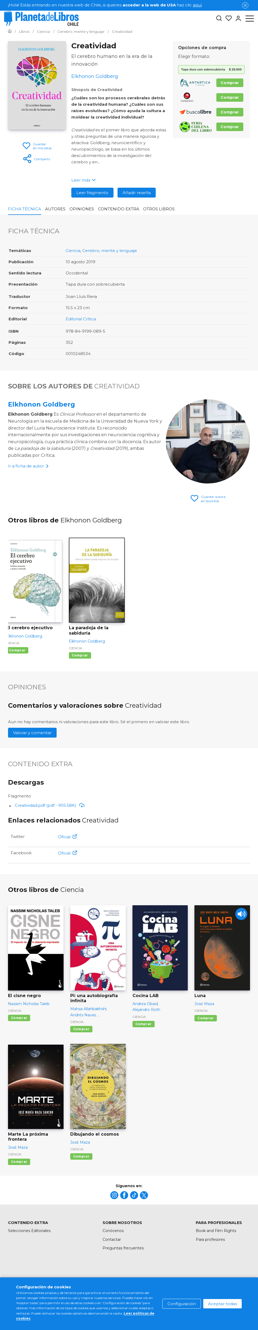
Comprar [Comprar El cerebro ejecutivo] (17, 650)
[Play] (241, 914)
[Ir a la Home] (9, 31)
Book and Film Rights (216, 1230)
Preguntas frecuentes (123, 1248)
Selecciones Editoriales (29, 1230)
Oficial (67, 836)
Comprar (230, 82)
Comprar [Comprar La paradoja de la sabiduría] (80, 655)
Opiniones (81, 208)
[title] (114, 1195)
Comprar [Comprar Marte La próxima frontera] (19, 1162)
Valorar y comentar (32, 732)
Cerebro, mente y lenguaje (109, 250)
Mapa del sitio (89, 1289)
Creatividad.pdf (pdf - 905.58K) (50, 805)
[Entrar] (236, 18)
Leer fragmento (92, 192)
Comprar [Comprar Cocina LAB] (143, 1024)
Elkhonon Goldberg (41, 404)
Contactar (112, 1239)
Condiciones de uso (130, 1289)
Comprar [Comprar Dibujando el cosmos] (81, 1156)
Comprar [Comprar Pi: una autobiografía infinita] (81, 1029)
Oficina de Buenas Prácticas (224, 1299)
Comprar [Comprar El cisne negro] (19, 1018)
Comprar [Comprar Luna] (205, 1018)
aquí (197, 4)
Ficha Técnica (24, 208)
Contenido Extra (118, 208)
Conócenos (113, 1230)
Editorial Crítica (81, 318)
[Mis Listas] (227, 18)
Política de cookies (174, 1289)
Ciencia (73, 250)
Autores (55, 208)
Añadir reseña (137, 192)
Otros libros (159, 208)
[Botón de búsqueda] (219, 18)
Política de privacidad (221, 1289)
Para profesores (210, 1239)
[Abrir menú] (249, 18)
